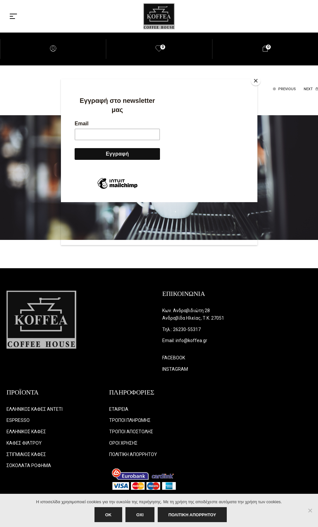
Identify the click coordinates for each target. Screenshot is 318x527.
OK (108, 514)
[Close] (256, 81)
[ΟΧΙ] (310, 510)
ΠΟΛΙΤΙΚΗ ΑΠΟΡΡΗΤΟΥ (192, 514)
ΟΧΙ (139, 514)
